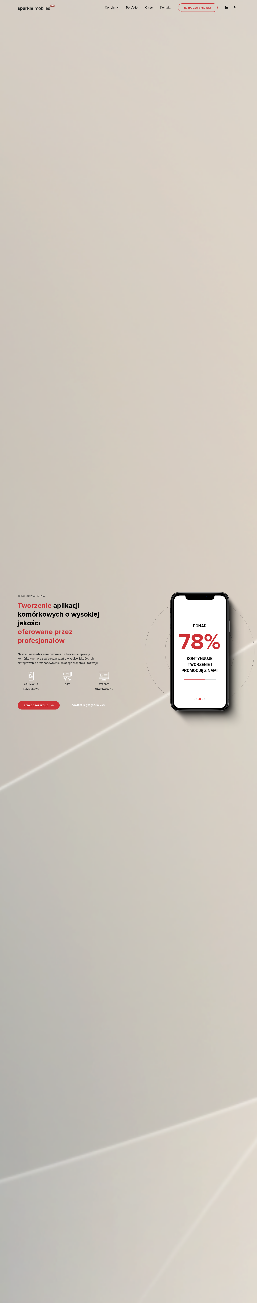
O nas (149, 7)
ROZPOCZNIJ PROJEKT (197, 7)
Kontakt (165, 7)
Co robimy (112, 7)
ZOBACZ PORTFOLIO (39, 705)
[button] (196, 699)
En (226, 7)
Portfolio (132, 7)
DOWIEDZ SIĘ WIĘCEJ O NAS (88, 705)
